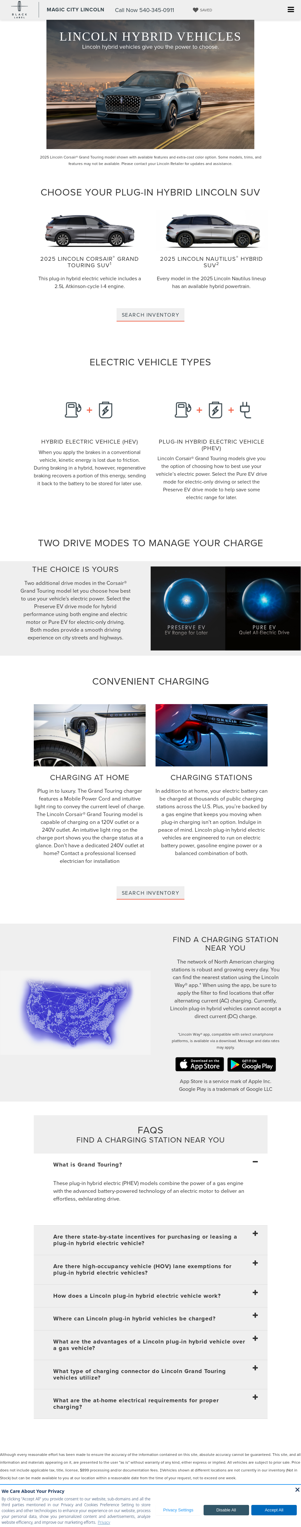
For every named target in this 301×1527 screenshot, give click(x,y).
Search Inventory (151, 314)
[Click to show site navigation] (291, 10)
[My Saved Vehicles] (201, 9)
